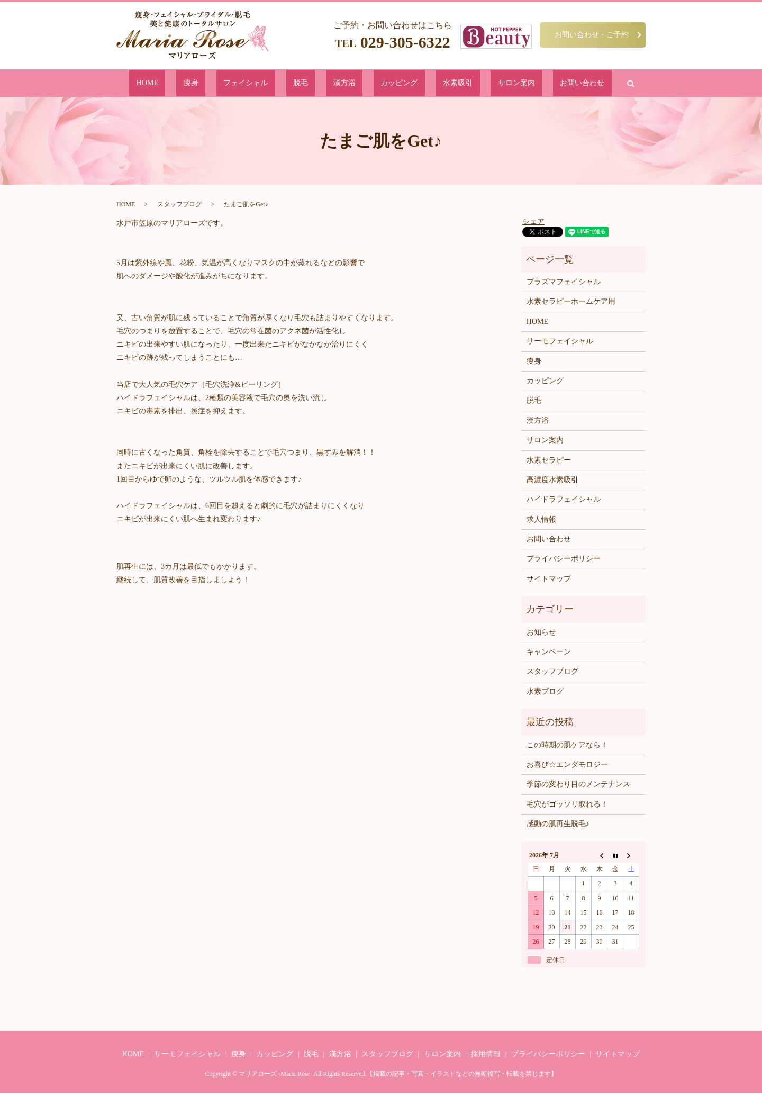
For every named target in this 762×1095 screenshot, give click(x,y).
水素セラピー (549, 462)
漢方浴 (345, 84)
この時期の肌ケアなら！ (567, 746)
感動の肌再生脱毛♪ (558, 826)
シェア (533, 223)
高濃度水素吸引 (552, 482)
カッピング (384, 84)
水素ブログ (545, 694)
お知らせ (541, 634)
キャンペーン (549, 654)
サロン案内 (468, 84)
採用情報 (486, 1056)
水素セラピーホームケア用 (571, 303)
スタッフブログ (179, 206)
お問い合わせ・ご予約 (592, 34)
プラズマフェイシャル (564, 284)
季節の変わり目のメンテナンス (578, 786)
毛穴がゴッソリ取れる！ (567, 806)
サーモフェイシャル (560, 343)
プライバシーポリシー (564, 561)
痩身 (241, 84)
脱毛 (318, 84)
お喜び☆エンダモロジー (567, 767)
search (557, 84)
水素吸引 (426, 84)
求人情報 (541, 522)
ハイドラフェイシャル (564, 501)
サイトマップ (549, 581)
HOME (213, 84)
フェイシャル (279, 84)
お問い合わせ (517, 84)
